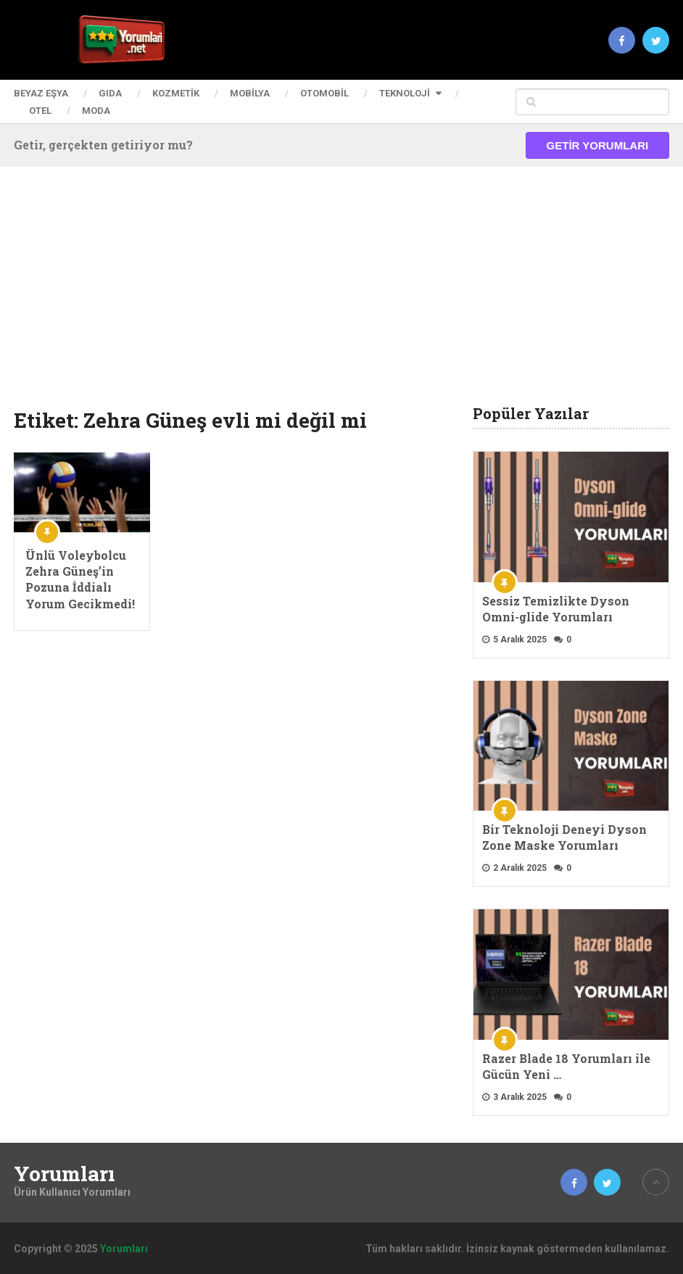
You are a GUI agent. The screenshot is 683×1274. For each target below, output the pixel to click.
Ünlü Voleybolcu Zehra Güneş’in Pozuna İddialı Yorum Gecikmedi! (80, 579)
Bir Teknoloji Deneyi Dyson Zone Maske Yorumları (564, 837)
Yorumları (64, 1174)
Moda (96, 110)
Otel (40, 110)
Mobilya (250, 93)
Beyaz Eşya (41, 93)
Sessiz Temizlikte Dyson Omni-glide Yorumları (555, 608)
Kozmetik (175, 93)
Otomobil (324, 93)
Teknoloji (404, 93)
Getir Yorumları (598, 145)
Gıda (110, 93)
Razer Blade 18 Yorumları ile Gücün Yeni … (566, 1066)
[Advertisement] (341, 297)
